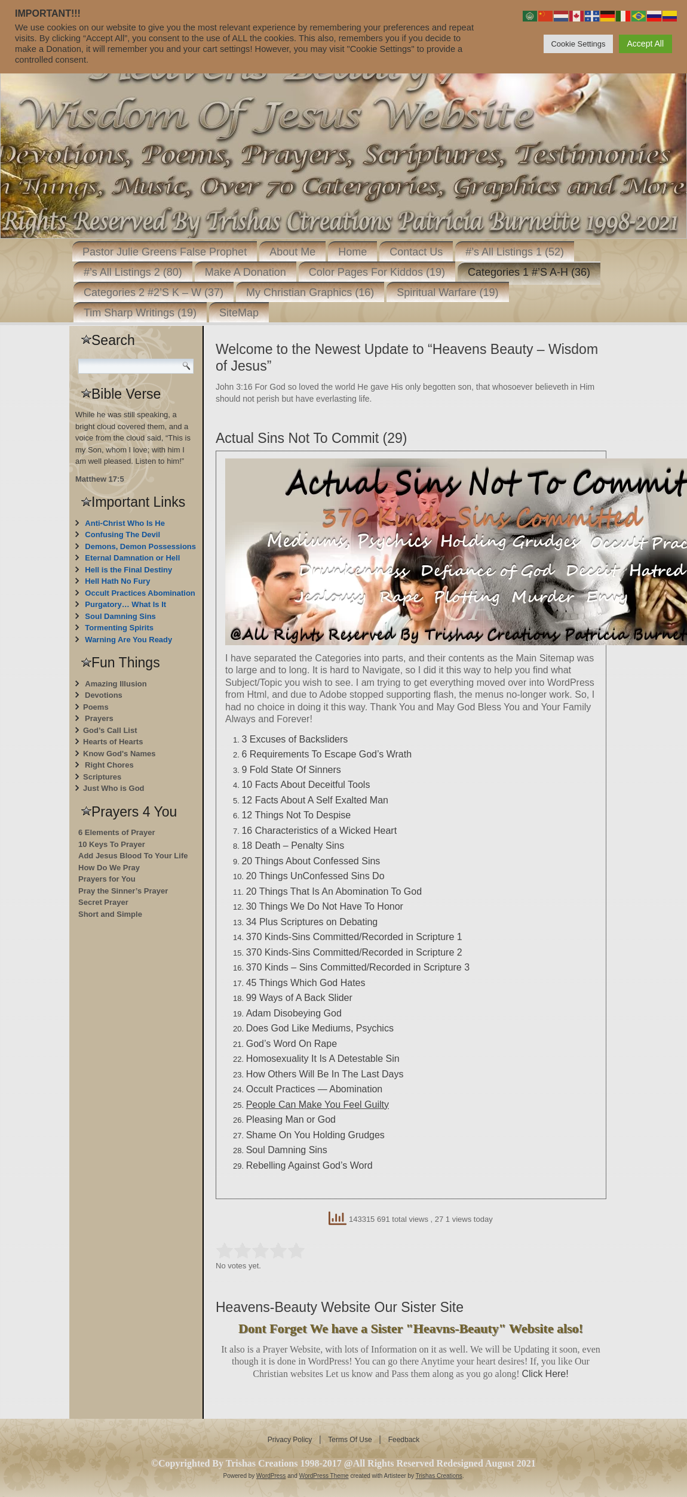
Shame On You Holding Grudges (315, 1135)
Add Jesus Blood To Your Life (133, 855)
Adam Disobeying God (294, 1013)
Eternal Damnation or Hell (132, 557)
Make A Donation (245, 272)
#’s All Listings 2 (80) (133, 272)
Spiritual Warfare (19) (447, 292)
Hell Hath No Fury (117, 581)
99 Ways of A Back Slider (299, 998)
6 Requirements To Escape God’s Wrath (326, 754)
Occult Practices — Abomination (314, 1089)
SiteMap (239, 313)
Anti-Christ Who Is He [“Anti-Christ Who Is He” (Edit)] (125, 523)
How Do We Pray (109, 867)
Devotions (103, 695)
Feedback (404, 1440)
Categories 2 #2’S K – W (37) (153, 292)
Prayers (99, 718)
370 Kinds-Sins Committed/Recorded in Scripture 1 (354, 937)
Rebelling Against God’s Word (309, 1165)
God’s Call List (110, 730)
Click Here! (545, 1374)
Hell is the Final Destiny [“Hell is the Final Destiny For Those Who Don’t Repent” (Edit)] (128, 569)
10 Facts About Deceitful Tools (305, 785)
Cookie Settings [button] (578, 43)
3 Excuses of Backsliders (294, 739)
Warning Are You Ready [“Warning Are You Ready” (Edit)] (128, 639)
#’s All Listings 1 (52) (514, 252)
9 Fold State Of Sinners (291, 770)
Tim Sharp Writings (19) (140, 313)
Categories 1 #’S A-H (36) (529, 272)
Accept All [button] (645, 43)
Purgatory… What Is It (125, 604)
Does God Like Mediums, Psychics (320, 1028)
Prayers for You (107, 878)
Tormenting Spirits (119, 627)
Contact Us (416, 252)
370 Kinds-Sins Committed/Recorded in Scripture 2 (354, 952)
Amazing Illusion (115, 683)
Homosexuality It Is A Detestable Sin (323, 1059)
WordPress (271, 1476)
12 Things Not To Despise (296, 815)
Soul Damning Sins (120, 616)
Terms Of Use (350, 1440)
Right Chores (109, 764)
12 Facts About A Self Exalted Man (314, 800)
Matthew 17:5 (99, 479)
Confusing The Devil (122, 534)
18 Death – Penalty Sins (292, 845)
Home (352, 252)
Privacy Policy (290, 1440)
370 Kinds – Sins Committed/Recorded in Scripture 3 (358, 967)
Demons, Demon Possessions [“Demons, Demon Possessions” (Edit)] (140, 546)
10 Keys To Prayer (111, 844)
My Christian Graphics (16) (310, 292)
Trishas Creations (439, 1476)
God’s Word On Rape (291, 1044)
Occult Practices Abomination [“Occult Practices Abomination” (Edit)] (140, 593)
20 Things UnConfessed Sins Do (315, 876)
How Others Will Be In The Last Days (325, 1074)
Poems (96, 707)
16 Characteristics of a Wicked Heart (319, 830)
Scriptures (102, 776)
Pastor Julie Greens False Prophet (164, 252)
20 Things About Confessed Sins (310, 861)
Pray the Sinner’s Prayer (123, 890)
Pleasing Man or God (291, 1119)
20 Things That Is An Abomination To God (334, 891)
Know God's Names (119, 753)
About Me (292, 252)
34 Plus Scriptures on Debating (312, 922)
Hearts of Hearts (113, 741)
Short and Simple (110, 914)
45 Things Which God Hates (306, 983)
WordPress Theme (324, 1476)
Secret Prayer (103, 902)
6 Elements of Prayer (116, 832)
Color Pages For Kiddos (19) (377, 272)
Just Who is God (114, 788)
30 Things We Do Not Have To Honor (324, 906)
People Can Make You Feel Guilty (317, 1104)
